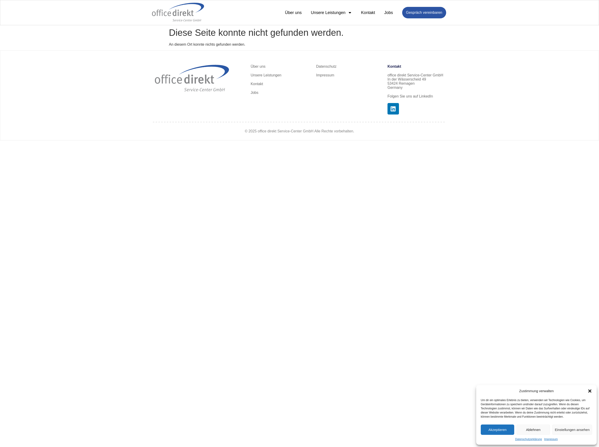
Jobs (388, 12)
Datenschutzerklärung (528, 439)
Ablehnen (533, 430)
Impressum (551, 439)
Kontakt (368, 12)
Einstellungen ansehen (572, 430)
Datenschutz (326, 66)
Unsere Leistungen (331, 12)
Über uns (293, 12)
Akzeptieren (497, 430)
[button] (590, 391)
